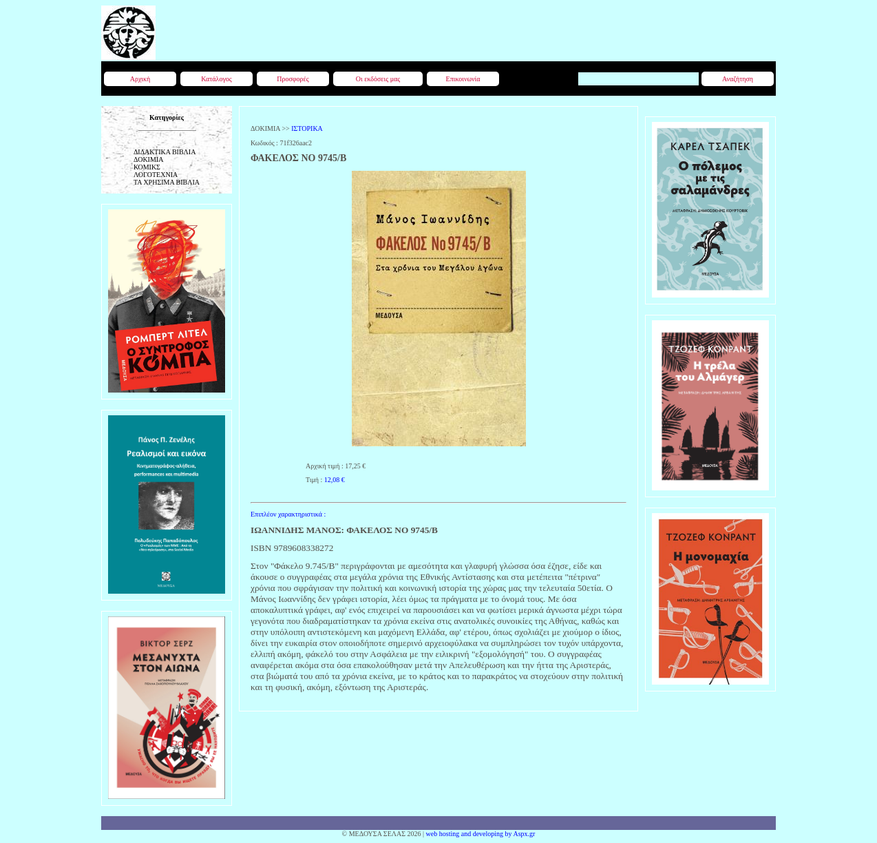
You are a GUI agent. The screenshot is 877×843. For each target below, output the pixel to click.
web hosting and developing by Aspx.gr (481, 833)
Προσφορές (293, 79)
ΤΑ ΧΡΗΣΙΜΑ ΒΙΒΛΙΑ (167, 182)
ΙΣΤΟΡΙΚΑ (307, 128)
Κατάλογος (216, 79)
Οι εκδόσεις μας (378, 79)
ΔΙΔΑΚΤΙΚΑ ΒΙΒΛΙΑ (165, 152)
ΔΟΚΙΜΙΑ (148, 159)
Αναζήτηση (737, 79)
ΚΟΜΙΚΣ (147, 167)
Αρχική (140, 79)
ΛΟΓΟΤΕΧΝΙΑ (156, 174)
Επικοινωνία (463, 79)
